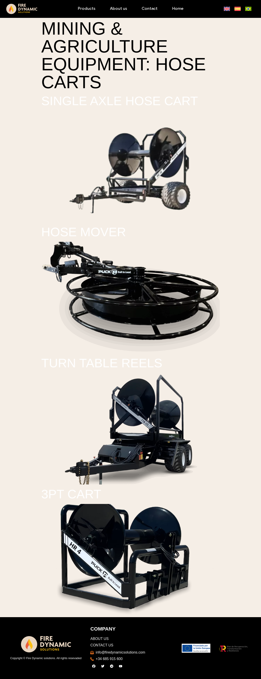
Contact (149, 9)
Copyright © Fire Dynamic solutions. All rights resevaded (46, 658)
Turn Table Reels (101, 363)
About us (118, 9)
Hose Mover (83, 232)
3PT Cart (71, 494)
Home (177, 9)
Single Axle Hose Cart (119, 101)
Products (86, 9)
